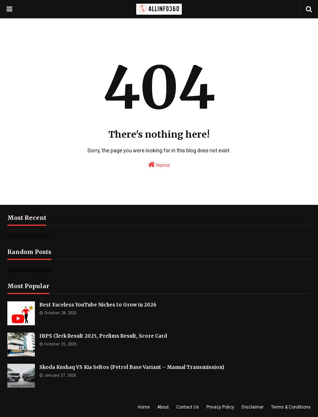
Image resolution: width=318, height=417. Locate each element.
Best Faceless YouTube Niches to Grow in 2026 (97, 305)
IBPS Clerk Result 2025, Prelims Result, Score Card (103, 336)
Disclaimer (253, 407)
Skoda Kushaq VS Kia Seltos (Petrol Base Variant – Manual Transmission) (131, 367)
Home (159, 164)
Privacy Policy (220, 407)
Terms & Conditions (291, 407)
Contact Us (187, 407)
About (163, 407)
